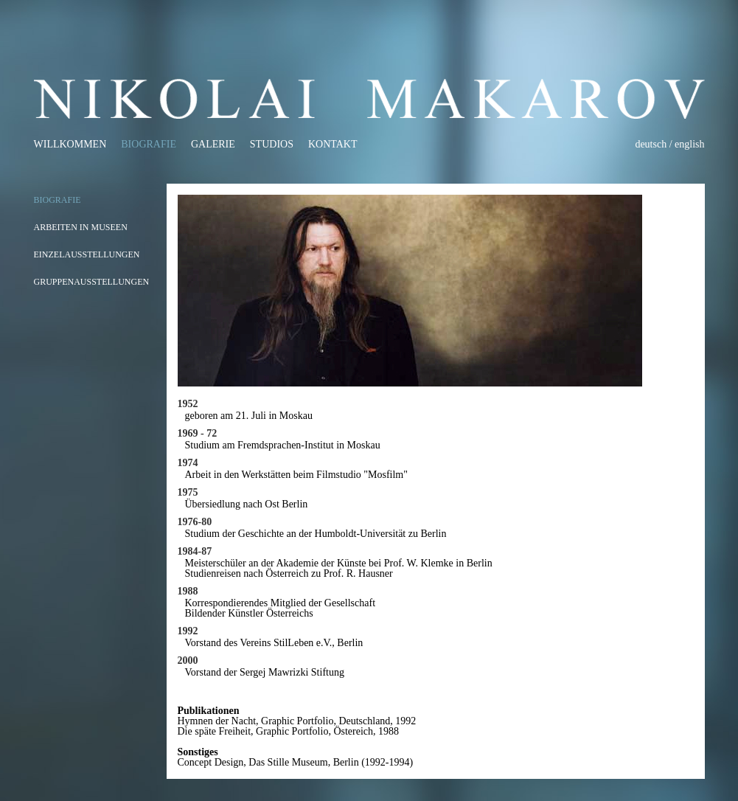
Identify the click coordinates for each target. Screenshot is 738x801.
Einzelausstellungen (87, 254)
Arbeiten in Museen (81, 227)
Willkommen (70, 144)
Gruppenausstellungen (92, 282)
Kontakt (333, 144)
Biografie (148, 144)
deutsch (650, 144)
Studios (271, 144)
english (689, 144)
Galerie (213, 144)
